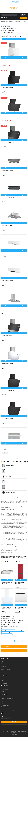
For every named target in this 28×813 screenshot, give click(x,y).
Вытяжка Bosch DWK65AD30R (8, 142)
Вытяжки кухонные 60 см (6, 632)
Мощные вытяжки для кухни (7, 638)
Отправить (14, 721)
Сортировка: (4, 36)
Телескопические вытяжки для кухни (8, 28)
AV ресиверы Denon (5, 555)
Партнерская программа (6, 678)
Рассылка (3, 692)
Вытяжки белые (19, 640)
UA (26, 14)
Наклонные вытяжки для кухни (7, 616)
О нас (2, 661)
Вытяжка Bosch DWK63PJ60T (8, 87)
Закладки (3, 691)
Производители (15, 10)
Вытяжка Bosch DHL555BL (7, 445)
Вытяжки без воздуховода (6, 630)
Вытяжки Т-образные (18, 620)
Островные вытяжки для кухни (7, 618)
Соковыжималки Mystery (13, 556)
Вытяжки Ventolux (4, 558)
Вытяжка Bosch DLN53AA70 (7, 225)
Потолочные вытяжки (5, 622)
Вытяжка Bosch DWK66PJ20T (8, 363)
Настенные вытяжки (16, 622)
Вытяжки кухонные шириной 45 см (8, 636)
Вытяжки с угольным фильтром (7, 628)
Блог (2, 671)
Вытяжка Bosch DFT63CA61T (8, 197)
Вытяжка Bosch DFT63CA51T (8, 170)
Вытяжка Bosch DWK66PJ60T (8, 390)
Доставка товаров (4, 663)
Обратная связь (4, 683)
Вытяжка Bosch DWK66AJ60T (8, 335)
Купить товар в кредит (5, 669)
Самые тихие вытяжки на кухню (7, 640)
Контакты (23, 10)
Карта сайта (23, 731)
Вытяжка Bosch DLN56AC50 (7, 252)
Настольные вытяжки (5, 624)
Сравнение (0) (5, 10)
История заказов (4, 689)
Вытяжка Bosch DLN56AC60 (7, 280)
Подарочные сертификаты (6, 677)
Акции (2, 680)
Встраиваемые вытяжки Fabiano (9, 557)
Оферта (2, 664)
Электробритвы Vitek (21, 557)
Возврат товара (4, 667)
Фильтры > (14, 39)
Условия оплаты (4, 666)
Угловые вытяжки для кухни (7, 32)
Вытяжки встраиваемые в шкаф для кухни (9, 626)
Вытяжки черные (14, 642)
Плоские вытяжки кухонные (7, 620)
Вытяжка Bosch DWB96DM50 (8, 308)
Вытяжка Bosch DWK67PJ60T (8, 418)
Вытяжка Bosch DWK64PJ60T (8, 115)
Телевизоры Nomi (12, 555)
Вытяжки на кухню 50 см (18, 630)
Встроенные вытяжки (5, 26)
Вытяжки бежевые (5, 642)
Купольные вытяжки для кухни (7, 30)
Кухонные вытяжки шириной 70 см (8, 634)
